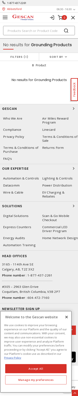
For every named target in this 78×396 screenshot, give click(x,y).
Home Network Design (60, 238)
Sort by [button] (56, 57)
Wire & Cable (13, 192)
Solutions (39, 206)
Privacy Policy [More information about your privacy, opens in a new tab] (12, 358)
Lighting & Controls (57, 178)
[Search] (39, 30)
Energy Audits (14, 238)
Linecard (49, 130)
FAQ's (7, 159)
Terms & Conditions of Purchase (20, 150)
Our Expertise (39, 168)
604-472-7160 (38, 297)
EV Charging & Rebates (53, 194)
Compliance (12, 130)
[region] (36, 352)
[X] (66, 317)
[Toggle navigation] (5, 17)
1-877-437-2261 (17, 3)
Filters (19, 57)
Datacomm (11, 185)
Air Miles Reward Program (55, 120)
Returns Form (53, 148)
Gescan (39, 108)
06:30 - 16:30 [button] (64, 9)
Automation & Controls (21, 178)
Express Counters (17, 227)
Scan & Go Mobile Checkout (55, 218)
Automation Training (19, 245)
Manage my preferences (36, 380)
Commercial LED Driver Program (55, 229)
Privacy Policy (13, 137)
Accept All (35, 369)
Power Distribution (57, 185)
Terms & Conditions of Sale (59, 139)
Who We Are (12, 118)
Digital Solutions (15, 216)
